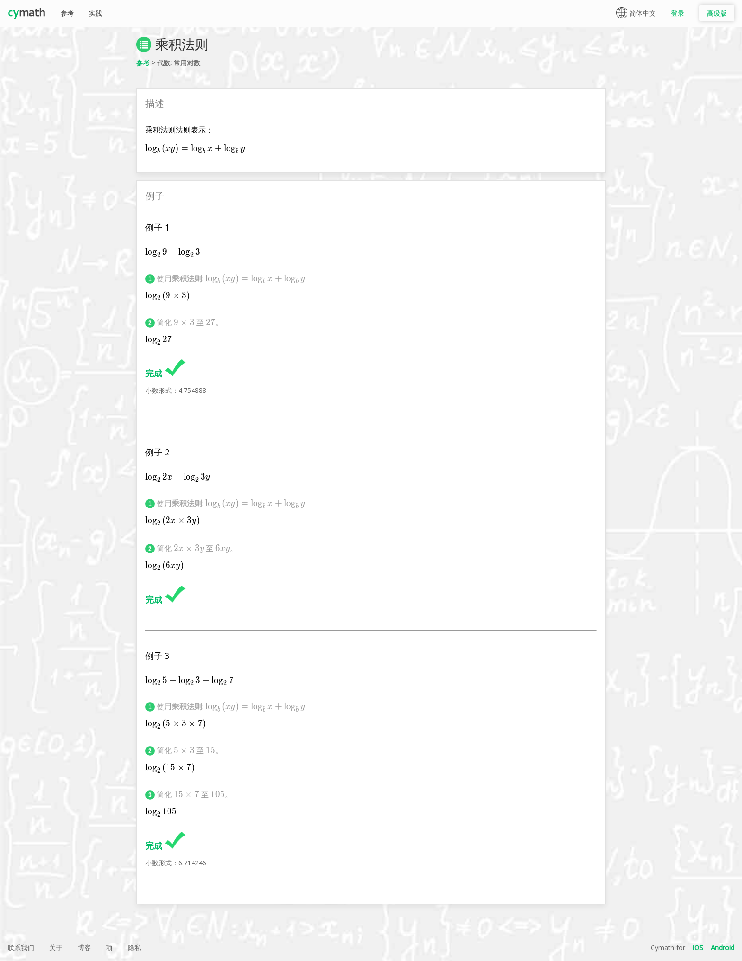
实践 (95, 13)
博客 (84, 947)
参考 (67, 13)
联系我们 (21, 947)
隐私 (134, 947)
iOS (698, 947)
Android (722, 947)
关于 (55, 947)
